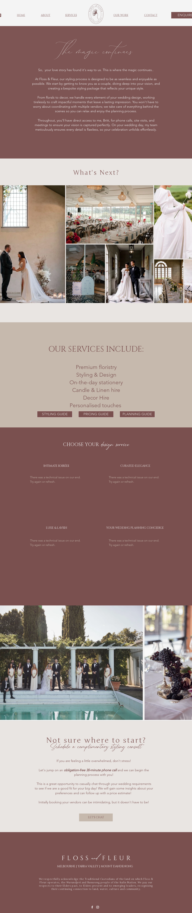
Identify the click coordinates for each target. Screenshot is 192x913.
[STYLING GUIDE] (54, 414)
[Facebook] (92, 907)
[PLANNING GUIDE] (137, 414)
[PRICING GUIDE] (96, 414)
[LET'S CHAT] (96, 817)
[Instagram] (97, 907)
